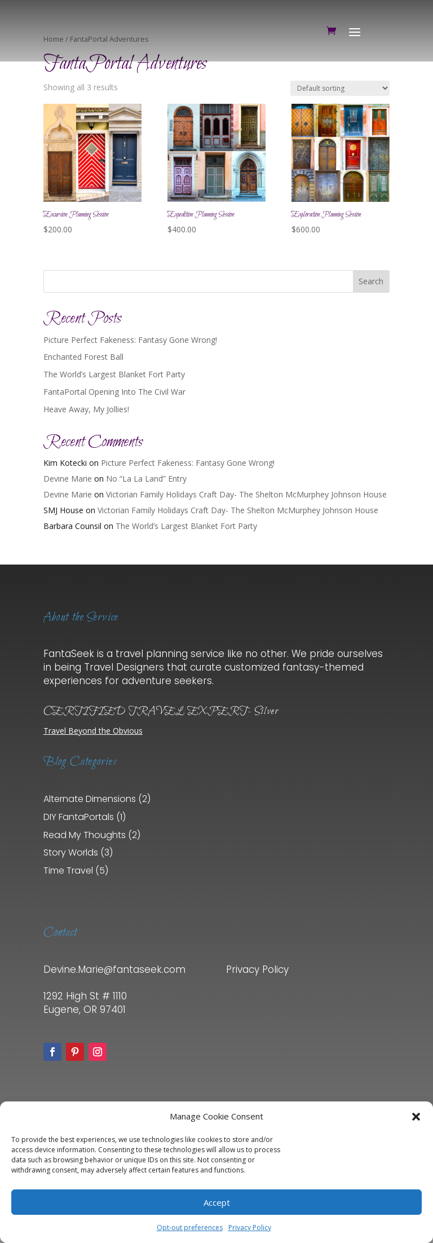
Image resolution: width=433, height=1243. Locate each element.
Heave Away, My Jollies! (86, 409)
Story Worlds (70, 852)
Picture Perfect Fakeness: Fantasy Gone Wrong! (130, 339)
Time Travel (68, 870)
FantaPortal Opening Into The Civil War (114, 391)
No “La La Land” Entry (146, 478)
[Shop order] (340, 88)
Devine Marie (67, 478)
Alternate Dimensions (89, 798)
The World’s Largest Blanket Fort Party (114, 374)
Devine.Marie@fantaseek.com (114, 969)
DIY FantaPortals (78, 816)
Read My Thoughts (84, 834)
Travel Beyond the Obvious (93, 730)
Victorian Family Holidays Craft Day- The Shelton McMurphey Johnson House (246, 494)
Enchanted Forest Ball (83, 356)
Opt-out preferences (190, 1227)
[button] (416, 1116)
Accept (217, 1202)
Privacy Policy (249, 1227)
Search (371, 281)
